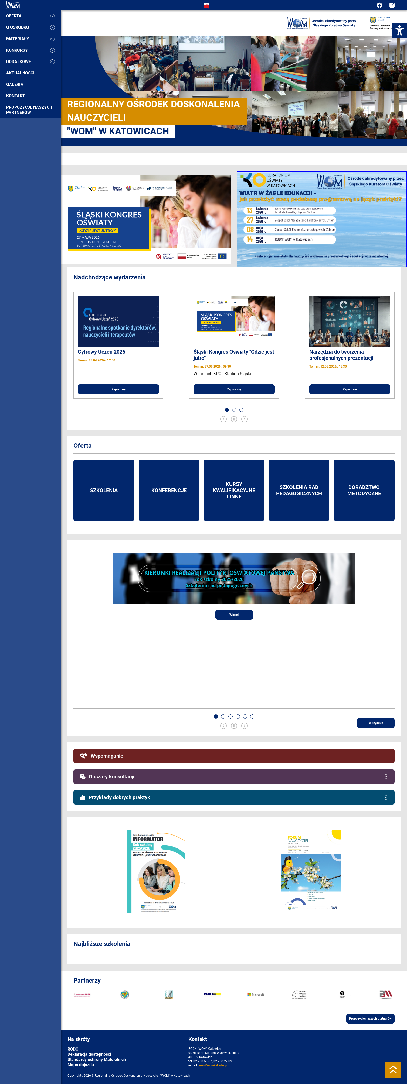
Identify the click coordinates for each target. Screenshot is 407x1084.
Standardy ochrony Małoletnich (96, 1059)
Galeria (14, 84)
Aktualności (20, 73)
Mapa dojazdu (80, 1064)
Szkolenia (104, 490)
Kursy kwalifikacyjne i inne (234, 490)
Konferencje (169, 490)
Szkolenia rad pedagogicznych (299, 490)
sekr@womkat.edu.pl (213, 1065)
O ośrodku (30, 27)
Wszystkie (376, 723)
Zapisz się (118, 389)
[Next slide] (244, 419)
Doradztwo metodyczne (364, 490)
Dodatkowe (30, 61)
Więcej (234, 615)
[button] (227, 410)
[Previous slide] (223, 419)
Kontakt (15, 95)
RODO (72, 1049)
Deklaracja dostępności (89, 1054)
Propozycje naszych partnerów (29, 110)
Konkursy (30, 50)
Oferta (30, 15)
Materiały (30, 38)
